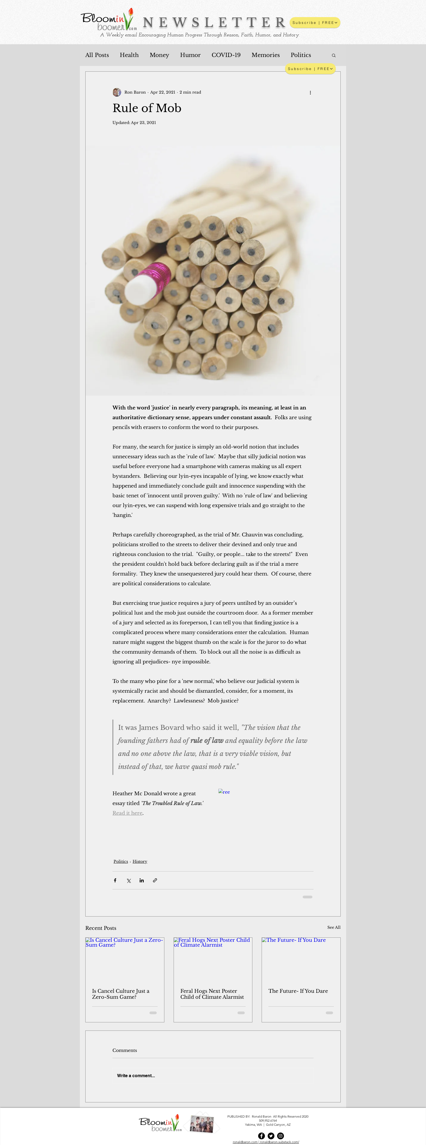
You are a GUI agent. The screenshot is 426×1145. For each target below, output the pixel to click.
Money (159, 55)
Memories (266, 55)
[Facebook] (261, 1136)
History (140, 861)
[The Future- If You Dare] (301, 960)
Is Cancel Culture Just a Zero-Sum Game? (120, 994)
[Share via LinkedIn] (141, 880)
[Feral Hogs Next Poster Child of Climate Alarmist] (213, 960)
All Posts (97, 55)
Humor (190, 55)
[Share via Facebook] (115, 880)
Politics (301, 55)
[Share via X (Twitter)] (128, 880)
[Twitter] (271, 1136)
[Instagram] (280, 1136)
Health (129, 55)
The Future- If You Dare (298, 991)
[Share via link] (155, 880)
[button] (315, 22)
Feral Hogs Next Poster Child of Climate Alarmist (212, 994)
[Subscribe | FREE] (310, 68)
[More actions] (310, 92)
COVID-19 (226, 55)
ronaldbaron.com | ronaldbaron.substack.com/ (266, 1142)
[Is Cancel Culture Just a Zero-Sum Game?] (125, 960)
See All (334, 927)
